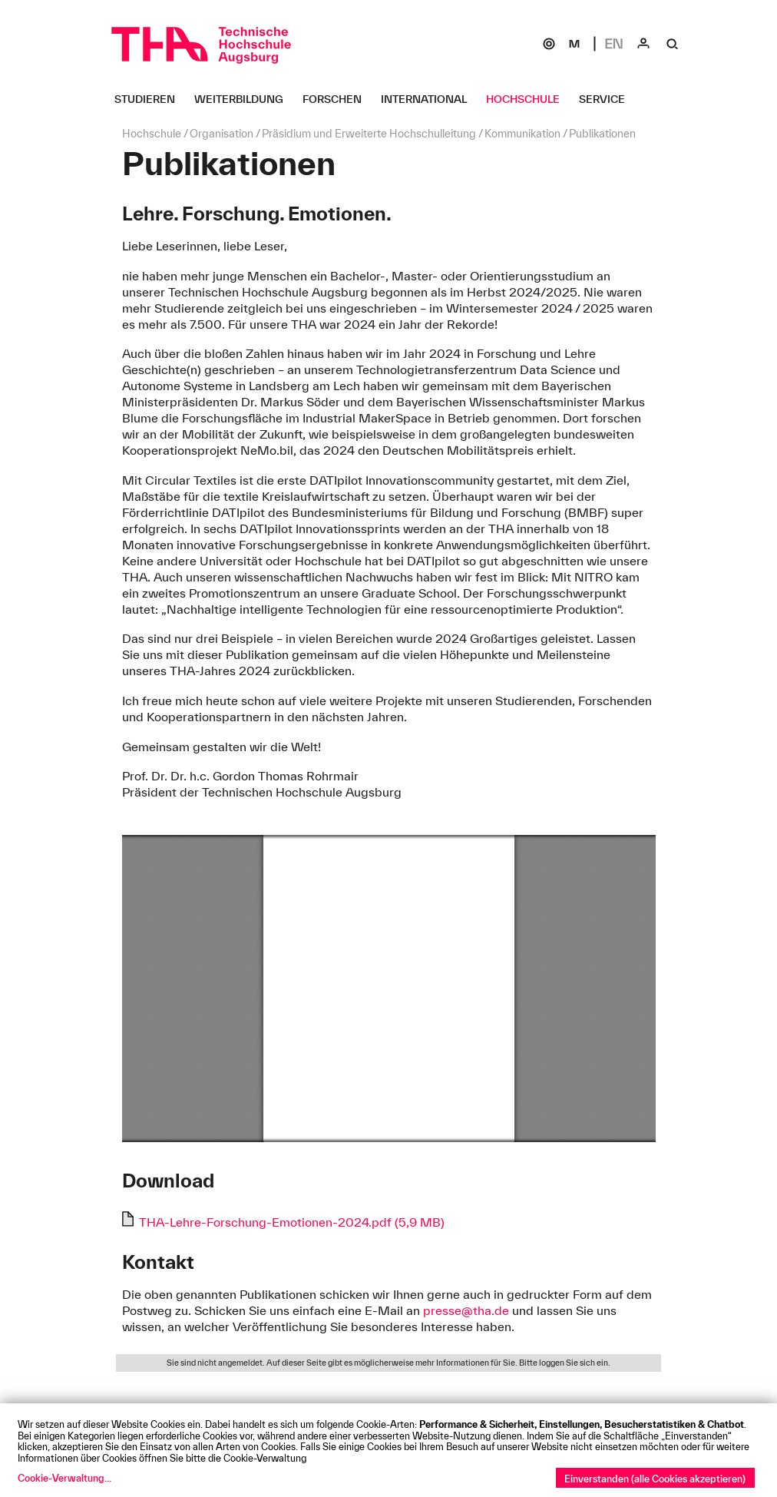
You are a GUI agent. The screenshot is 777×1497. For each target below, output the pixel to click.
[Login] (643, 43)
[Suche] (672, 43)
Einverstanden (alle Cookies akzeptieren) (655, 1478)
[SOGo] (549, 43)
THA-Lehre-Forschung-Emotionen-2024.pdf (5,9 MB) (292, 1222)
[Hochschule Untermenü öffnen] (528, 99)
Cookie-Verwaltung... (64, 1477)
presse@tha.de (466, 1310)
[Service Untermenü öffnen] (607, 99)
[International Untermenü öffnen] (429, 99)
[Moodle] (574, 43)
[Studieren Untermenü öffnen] (150, 99)
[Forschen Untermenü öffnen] (338, 99)
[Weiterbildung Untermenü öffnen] (244, 99)
